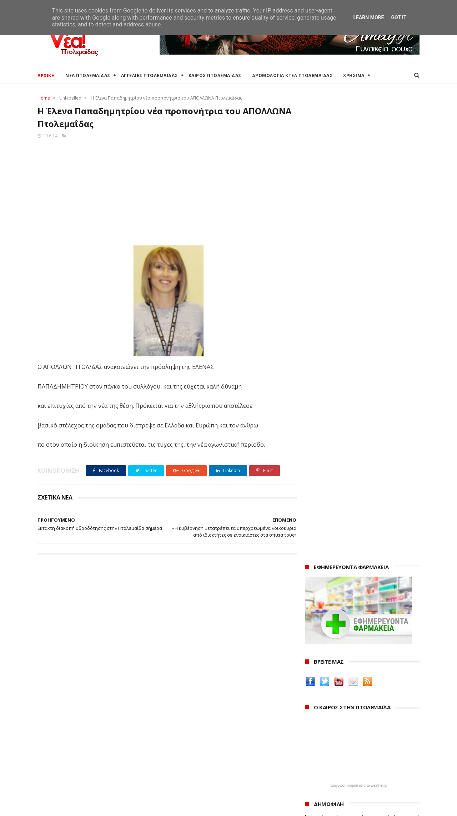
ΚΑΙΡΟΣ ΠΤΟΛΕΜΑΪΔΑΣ (215, 75)
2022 (311, 757)
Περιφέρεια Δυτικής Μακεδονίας (205, 744)
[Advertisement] (164, 190)
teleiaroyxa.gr (323, 610)
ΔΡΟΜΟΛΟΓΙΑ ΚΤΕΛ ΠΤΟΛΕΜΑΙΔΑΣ (292, 75)
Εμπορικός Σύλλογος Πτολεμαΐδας (207, 775)
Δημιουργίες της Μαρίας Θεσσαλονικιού (358, 636)
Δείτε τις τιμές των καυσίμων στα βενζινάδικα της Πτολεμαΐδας (351, 564)
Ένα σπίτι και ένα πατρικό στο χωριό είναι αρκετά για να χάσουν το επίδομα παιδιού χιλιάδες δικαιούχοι (362, 358)
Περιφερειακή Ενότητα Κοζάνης (203, 735)
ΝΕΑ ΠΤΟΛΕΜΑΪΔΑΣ (87, 75)
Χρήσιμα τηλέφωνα (59, 786)
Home (43, 98)
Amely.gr (316, 602)
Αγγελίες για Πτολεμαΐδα (66, 735)
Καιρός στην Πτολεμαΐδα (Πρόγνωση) (81, 718)
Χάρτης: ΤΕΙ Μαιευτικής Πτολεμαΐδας (79, 778)
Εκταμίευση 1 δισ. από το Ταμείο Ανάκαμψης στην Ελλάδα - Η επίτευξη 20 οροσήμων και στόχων (356, 410)
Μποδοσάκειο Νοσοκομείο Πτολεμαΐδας (215, 767)
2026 (311, 718)
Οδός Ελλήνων (324, 627)
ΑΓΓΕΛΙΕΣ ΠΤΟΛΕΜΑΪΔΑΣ (149, 75)
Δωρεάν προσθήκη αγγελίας (70, 744)
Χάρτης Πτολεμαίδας (60, 769)
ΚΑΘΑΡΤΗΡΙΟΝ (323, 644)
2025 (311, 728)
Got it (398, 17)
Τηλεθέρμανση (184, 784)
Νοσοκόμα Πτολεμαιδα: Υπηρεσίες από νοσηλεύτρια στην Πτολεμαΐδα (356, 656)
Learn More (368, 17)
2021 (311, 767)
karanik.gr (318, 618)
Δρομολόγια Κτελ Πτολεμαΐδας (73, 752)
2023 (311, 747)
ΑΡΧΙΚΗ (46, 75)
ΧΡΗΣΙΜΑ (354, 75)
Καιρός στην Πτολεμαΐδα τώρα (72, 727)
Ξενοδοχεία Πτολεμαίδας (66, 760)
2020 (311, 777)
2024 (311, 738)
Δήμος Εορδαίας (186, 718)
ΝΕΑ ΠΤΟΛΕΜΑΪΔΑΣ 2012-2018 (71, 807)
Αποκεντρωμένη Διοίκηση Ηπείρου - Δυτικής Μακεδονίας (219, 755)
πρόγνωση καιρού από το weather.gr (359, 319)
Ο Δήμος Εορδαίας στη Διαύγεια (204, 727)
